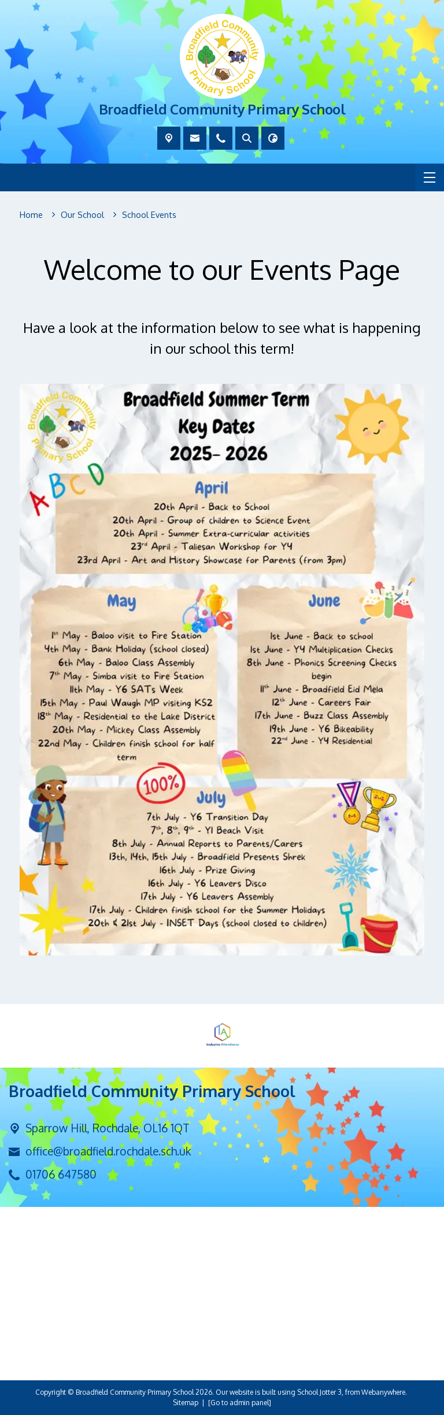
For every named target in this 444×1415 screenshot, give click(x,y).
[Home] (31, 215)
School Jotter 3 (319, 1392)
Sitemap (185, 1402)
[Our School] (82, 215)
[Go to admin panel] (239, 1402)
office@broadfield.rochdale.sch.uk (108, 1151)
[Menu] (429, 177)
